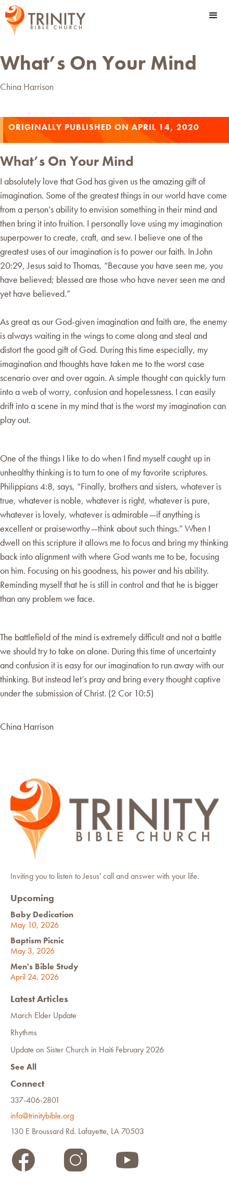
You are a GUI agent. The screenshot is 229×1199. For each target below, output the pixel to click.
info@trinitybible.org (44, 1115)
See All (23, 1066)
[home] (42, 20)
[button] (213, 15)
